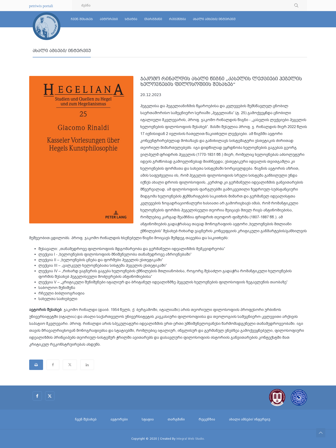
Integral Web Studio (190, 438)
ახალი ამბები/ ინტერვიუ (214, 19)
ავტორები (109, 19)
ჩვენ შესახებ (82, 19)
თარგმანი (153, 19)
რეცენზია (177, 19)
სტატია (131, 19)
